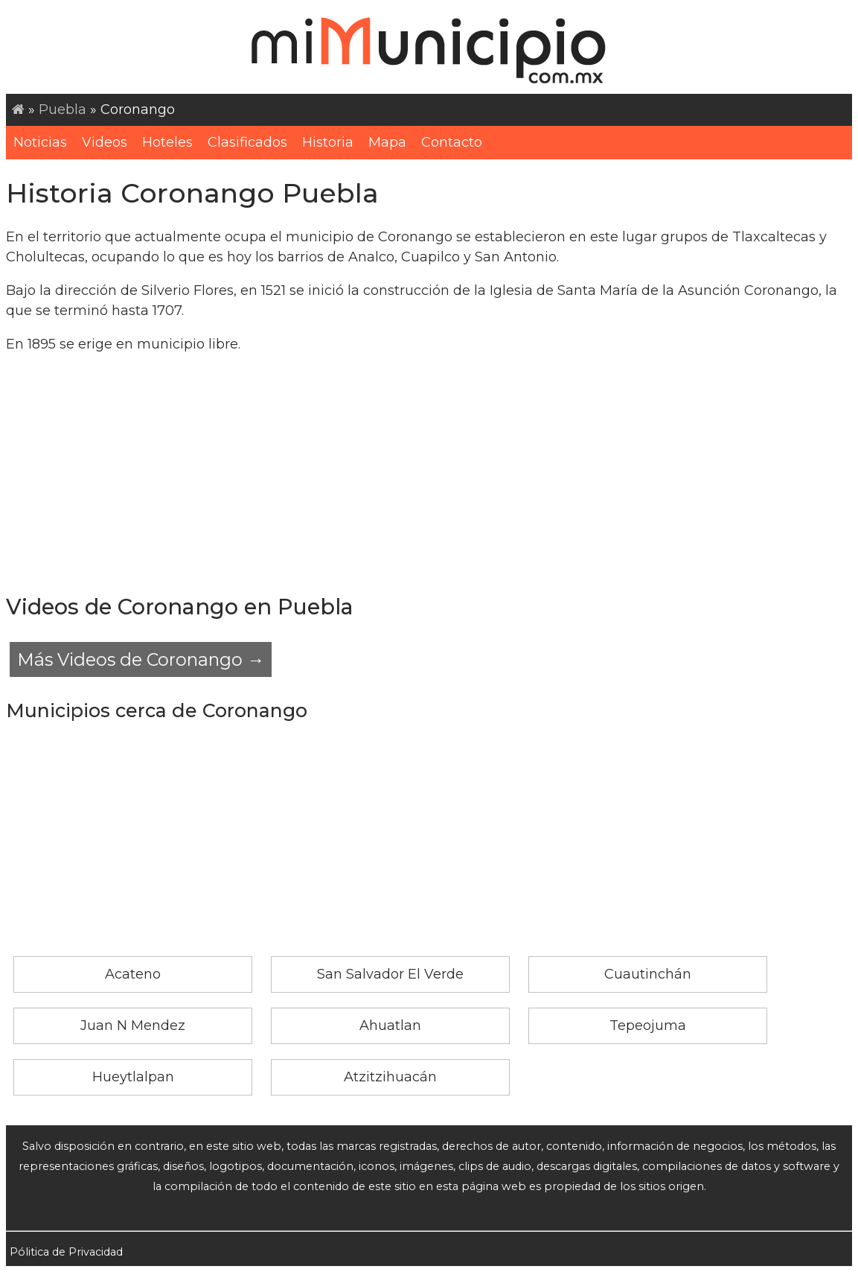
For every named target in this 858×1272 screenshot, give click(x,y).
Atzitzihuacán (390, 1077)
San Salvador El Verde (390, 974)
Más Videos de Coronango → (140, 659)
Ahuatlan (390, 1025)
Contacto (451, 142)
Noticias (40, 142)
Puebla (62, 109)
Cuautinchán (647, 974)
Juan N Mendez (132, 1025)
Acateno (133, 974)
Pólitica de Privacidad (66, 1252)
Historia (327, 142)
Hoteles (167, 142)
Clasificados (247, 142)
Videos (104, 142)
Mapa (387, 142)
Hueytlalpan (133, 1077)
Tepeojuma (647, 1025)
